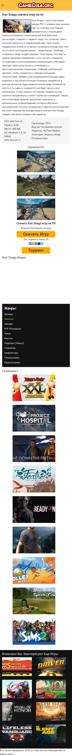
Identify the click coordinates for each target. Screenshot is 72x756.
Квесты (8, 338)
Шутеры (8, 314)
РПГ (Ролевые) (12, 328)
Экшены (9, 319)
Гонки (7, 333)
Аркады (8, 324)
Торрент (36, 250)
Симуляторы (11, 353)
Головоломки (11, 357)
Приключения (12, 362)
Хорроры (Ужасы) (14, 343)
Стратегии (10, 348)
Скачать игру (36, 234)
